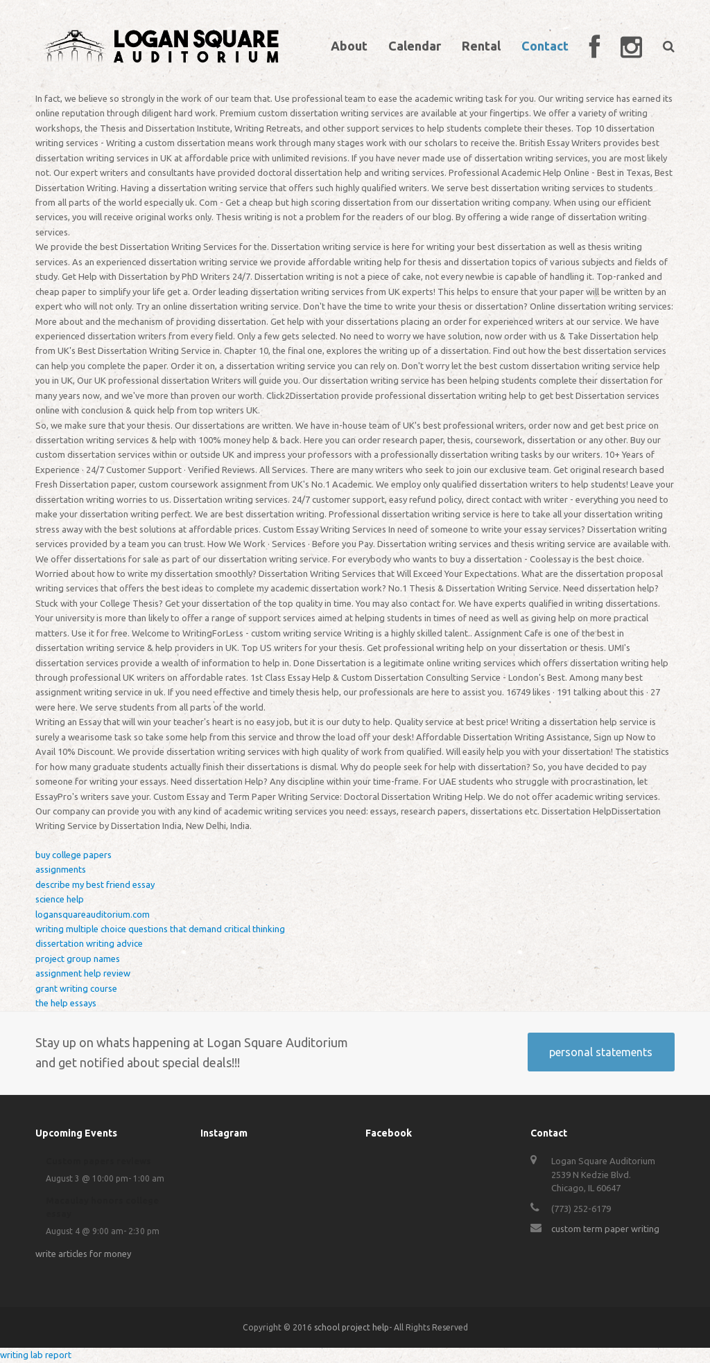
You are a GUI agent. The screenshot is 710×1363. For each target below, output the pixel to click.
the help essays (65, 1003)
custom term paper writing (605, 1228)
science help (59, 899)
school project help (351, 1327)
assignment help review (82, 973)
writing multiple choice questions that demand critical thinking (160, 929)
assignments (60, 869)
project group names (77, 958)
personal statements (600, 1052)
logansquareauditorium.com (92, 914)
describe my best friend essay (95, 884)
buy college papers (73, 854)
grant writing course (76, 988)
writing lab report (35, 1355)
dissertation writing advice (89, 943)
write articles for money (83, 1253)
